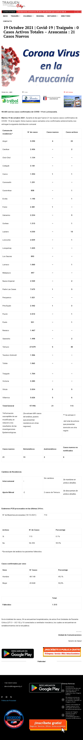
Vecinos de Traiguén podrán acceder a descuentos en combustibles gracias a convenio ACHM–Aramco (73, 715)
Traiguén (53, 85)
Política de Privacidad (9, 700)
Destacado (30, 85)
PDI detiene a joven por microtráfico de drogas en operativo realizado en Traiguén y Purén (73, 699)
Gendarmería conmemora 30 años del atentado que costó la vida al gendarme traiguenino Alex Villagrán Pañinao (73, 690)
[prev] (76, 11)
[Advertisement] (54, 3)
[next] (79, 11)
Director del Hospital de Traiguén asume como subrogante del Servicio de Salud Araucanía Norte (73, 707)
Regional (42, 85)
